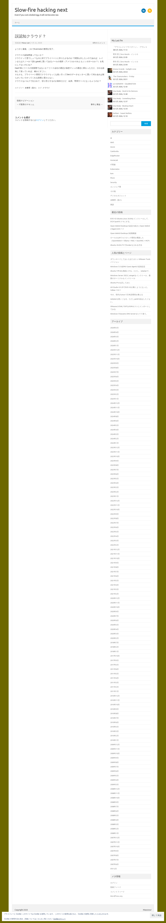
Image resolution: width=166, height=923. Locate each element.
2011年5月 (114, 674)
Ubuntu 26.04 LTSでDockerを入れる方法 (126, 245)
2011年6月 (114, 669)
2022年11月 (115, 505)
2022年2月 (114, 545)
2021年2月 (114, 594)
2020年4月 (114, 629)
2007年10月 (115, 846)
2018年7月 (114, 642)
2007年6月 (114, 864)
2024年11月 (115, 407)
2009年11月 (115, 749)
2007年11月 (115, 842)
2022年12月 (115, 501)
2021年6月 (114, 576)
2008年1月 (114, 833)
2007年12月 (115, 838)
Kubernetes (115, 169)
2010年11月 (115, 700)
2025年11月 (115, 354)
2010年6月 (114, 722)
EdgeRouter (115, 156)
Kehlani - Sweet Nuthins (122, 113)
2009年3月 (114, 784)
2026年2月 (114, 341)
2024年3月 (114, 434)
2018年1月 (114, 651)
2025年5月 (114, 381)
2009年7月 (114, 767)
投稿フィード (115, 887)
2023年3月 (114, 487)
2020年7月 (114, 616)
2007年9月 (114, 851)
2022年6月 (114, 527)
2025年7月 (114, 372)
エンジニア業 (115, 187)
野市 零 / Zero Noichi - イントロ (125, 54)
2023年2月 (114, 492)
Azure (112, 147)
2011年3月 (114, 682)
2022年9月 (114, 514)
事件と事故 (97, 104)
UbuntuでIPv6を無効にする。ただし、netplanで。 (130, 271)
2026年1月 (114, 345)
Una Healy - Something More (124, 98)
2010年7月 (114, 718)
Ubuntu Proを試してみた (120, 283)
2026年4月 (114, 332)
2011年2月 (114, 687)
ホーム (17, 22)
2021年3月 (114, 589)
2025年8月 (114, 368)
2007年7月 (114, 860)
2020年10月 (115, 607)
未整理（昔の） (31, 88)
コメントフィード (117, 892)
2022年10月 (115, 509)
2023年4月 (114, 483)
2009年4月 (114, 780)
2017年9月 (114, 660)
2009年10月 (115, 753)
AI (111, 138)
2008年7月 (114, 806)
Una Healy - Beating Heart (123, 106)
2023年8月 (114, 465)
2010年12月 (115, 696)
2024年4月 (114, 430)
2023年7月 (114, 470)
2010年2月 (114, 736)
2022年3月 (114, 541)
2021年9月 (114, 563)
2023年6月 (114, 474)
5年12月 (113, 869)
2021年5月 (114, 580)
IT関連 (113, 164)
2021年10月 (115, 558)
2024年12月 (115, 403)
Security (113, 182)
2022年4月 (114, 536)
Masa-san (26, 43)
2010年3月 (114, 731)
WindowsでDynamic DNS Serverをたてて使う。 (129, 314)
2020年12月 (115, 598)
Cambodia (114, 151)
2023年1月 (114, 496)
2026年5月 (114, 328)
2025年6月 (114, 377)
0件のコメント (99, 43)
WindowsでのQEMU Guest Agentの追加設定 (127, 266)
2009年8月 (114, 762)
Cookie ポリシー (59, 919)
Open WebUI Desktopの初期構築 (123, 233)
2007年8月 (114, 855)
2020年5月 (114, 625)
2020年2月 (114, 638)
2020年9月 (114, 611)
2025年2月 (114, 394)
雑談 (112, 204)
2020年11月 (115, 603)
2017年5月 (114, 665)
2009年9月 (114, 758)
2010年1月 (114, 740)
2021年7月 (114, 572)
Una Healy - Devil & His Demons (125, 91)
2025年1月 (114, 399)
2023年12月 (115, 447)
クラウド (46, 88)
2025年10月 (115, 359)
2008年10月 (115, 798)
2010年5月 (114, 727)
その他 (113, 191)
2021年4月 (114, 585)
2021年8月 (114, 567)
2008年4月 (114, 820)
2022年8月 (114, 518)
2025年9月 (114, 363)
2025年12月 (115, 350)
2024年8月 (114, 416)
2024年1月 (114, 443)
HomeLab (114, 160)
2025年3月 (114, 390)
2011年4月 (114, 678)
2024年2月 (114, 439)
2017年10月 (115, 656)
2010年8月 (114, 713)
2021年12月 (115, 549)
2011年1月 (114, 691)
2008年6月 (114, 811)
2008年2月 (114, 829)
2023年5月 (114, 479)
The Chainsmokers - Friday (123, 76)
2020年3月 (114, 634)
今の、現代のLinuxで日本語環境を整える (126, 295)
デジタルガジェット (118, 196)
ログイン (40, 120)
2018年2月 (114, 647)
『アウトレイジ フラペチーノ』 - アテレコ (130, 47)
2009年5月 (114, 776)
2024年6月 (114, 421)
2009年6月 (114, 771)
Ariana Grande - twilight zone (124, 69)
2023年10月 (115, 456)
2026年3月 (114, 337)
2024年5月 (114, 425)
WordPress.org (116, 896)
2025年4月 (114, 385)
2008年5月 (114, 815)
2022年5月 (114, 532)
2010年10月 (115, 704)
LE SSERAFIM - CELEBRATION (124, 84)
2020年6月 (114, 620)
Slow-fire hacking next (41, 10)
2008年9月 (114, 802)
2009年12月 (115, 744)
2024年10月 (115, 412)
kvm (111, 173)
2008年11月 (115, 793)
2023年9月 (114, 461)
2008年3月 (114, 824)
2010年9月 (114, 709)
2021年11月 (115, 554)
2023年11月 (115, 452)
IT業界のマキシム (25, 104)
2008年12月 (115, 789)
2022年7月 (114, 523)
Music (112, 178)
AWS (112, 142)
